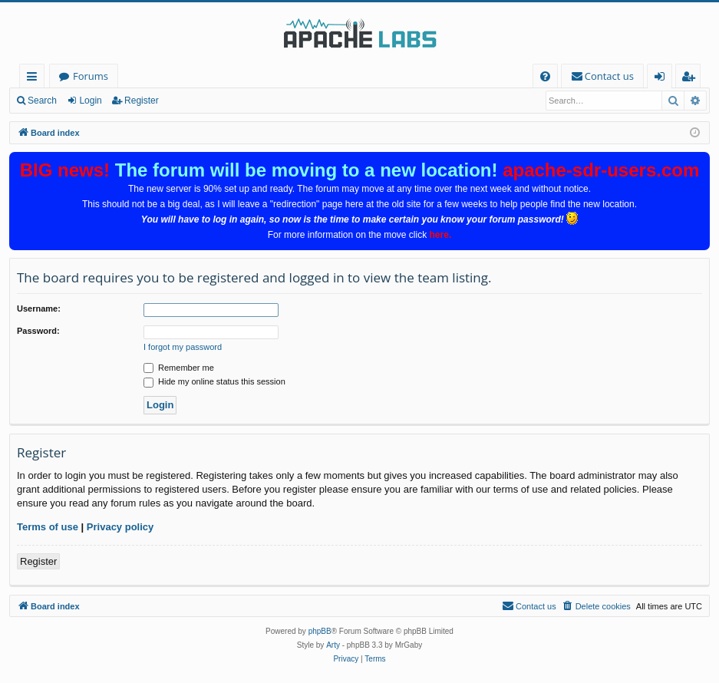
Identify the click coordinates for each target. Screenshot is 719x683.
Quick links (35, 78)
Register (141, 100)
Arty (333, 645)
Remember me (178, 367)
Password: (38, 330)
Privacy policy (120, 527)
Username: (39, 308)
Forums (90, 76)
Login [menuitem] (662, 78)
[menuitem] (545, 76)
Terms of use (47, 527)
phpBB (319, 631)
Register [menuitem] (691, 78)
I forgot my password (182, 346)
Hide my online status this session (214, 381)
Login (90, 100)
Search (42, 100)
